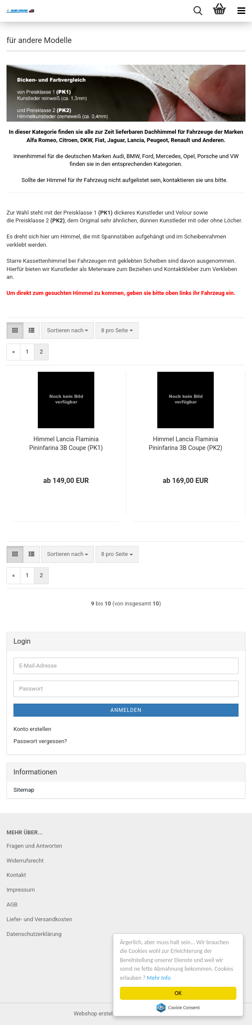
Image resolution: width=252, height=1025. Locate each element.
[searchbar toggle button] (198, 11)
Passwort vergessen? (40, 741)
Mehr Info (159, 978)
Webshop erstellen (97, 1013)
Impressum (21, 889)
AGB (12, 904)
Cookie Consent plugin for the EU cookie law (178, 1007)
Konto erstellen (32, 729)
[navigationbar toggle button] (241, 11)
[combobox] (67, 330)
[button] (15, 330)
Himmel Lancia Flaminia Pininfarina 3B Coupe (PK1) (66, 443)
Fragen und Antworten (34, 846)
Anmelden (125, 710)
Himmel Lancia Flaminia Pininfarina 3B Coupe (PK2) (185, 443)
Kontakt (16, 875)
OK (178, 993)
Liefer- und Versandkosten (39, 919)
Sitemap (23, 790)
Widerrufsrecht (25, 860)
